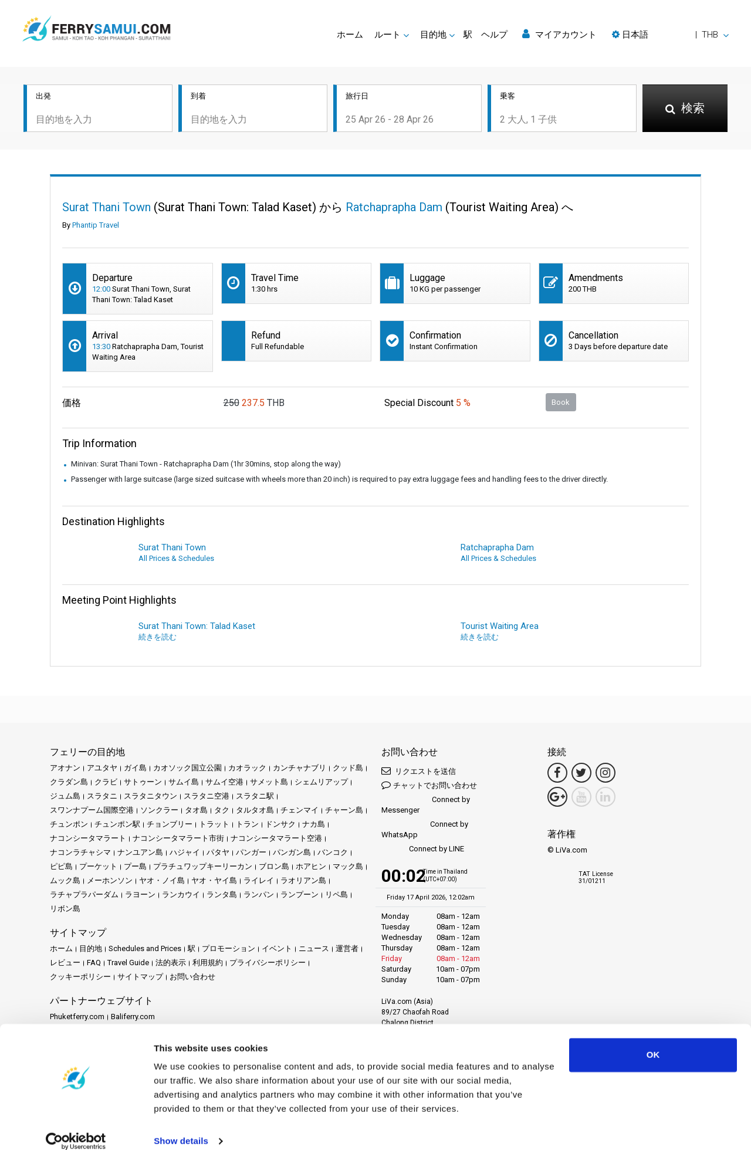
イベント (277, 948)
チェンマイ (299, 810)
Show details (181, 1127)
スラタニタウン (150, 796)
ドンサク (280, 824)
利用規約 (207, 962)
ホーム (350, 34)
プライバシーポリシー (267, 962)
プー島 (135, 866)
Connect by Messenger (425, 804)
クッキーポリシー (80, 976)
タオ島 (196, 810)
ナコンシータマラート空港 (276, 838)
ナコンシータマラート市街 (178, 838)
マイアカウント (559, 34)
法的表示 (170, 962)
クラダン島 (69, 781)
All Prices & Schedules (176, 558)
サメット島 (269, 781)
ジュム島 (65, 796)
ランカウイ (181, 894)
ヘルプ (494, 34)
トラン (247, 824)
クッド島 (348, 767)
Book (561, 402)
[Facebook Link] (557, 773)
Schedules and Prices (145, 948)
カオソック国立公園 (187, 767)
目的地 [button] (433, 34)
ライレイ (258, 880)
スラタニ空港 (206, 796)
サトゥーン (143, 781)
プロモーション (228, 948)
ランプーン (299, 894)
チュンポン (69, 824)
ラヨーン (140, 894)
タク (221, 810)
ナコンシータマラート (88, 838)
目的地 (90, 948)
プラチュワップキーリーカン (202, 866)
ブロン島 (274, 866)
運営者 (347, 948)
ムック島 (65, 880)
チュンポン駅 (117, 824)
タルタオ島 (255, 810)
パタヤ (218, 852)
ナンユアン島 (140, 852)
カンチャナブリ (299, 767)
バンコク (332, 852)
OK (653, 1041)
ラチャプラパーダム (84, 894)
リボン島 (65, 908)
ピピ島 (61, 866)
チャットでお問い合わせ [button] (429, 785)
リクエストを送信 (418, 771)
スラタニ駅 (255, 796)
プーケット (98, 866)
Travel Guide (128, 962)
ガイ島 (135, 767)
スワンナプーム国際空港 (92, 810)
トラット (214, 824)
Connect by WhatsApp (424, 829)
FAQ (94, 962)
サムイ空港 (224, 781)
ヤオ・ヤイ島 (214, 880)
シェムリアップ (321, 781)
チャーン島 (344, 810)
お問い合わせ (192, 976)
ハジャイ (185, 852)
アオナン (65, 767)
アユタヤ (102, 767)
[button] (670, 34)
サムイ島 (183, 781)
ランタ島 (222, 894)
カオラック (247, 767)
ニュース (314, 948)
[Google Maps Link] (557, 797)
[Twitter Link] (581, 773)
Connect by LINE (422, 849)
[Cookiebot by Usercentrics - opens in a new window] (76, 1127)
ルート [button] (387, 34)
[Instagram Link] (605, 773)
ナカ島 (313, 824)
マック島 (348, 866)
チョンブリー (169, 824)
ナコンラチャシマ (80, 852)
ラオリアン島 (303, 880)
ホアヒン (311, 866)
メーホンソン (110, 880)
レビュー (65, 962)
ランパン (258, 894)
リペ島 (336, 894)
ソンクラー (159, 810)
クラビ (105, 781)
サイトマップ (140, 976)
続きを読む (157, 636)
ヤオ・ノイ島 (162, 880)
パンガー (251, 852)
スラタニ (102, 796)
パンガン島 (292, 852)
